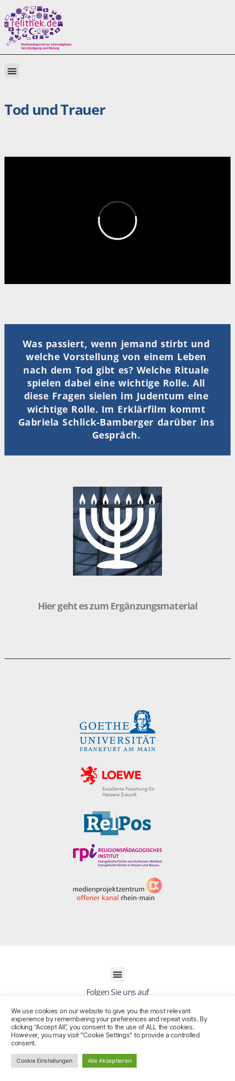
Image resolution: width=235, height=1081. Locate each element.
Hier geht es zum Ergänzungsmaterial (117, 606)
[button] (11, 70)
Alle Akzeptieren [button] (110, 1060)
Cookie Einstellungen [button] (44, 1060)
